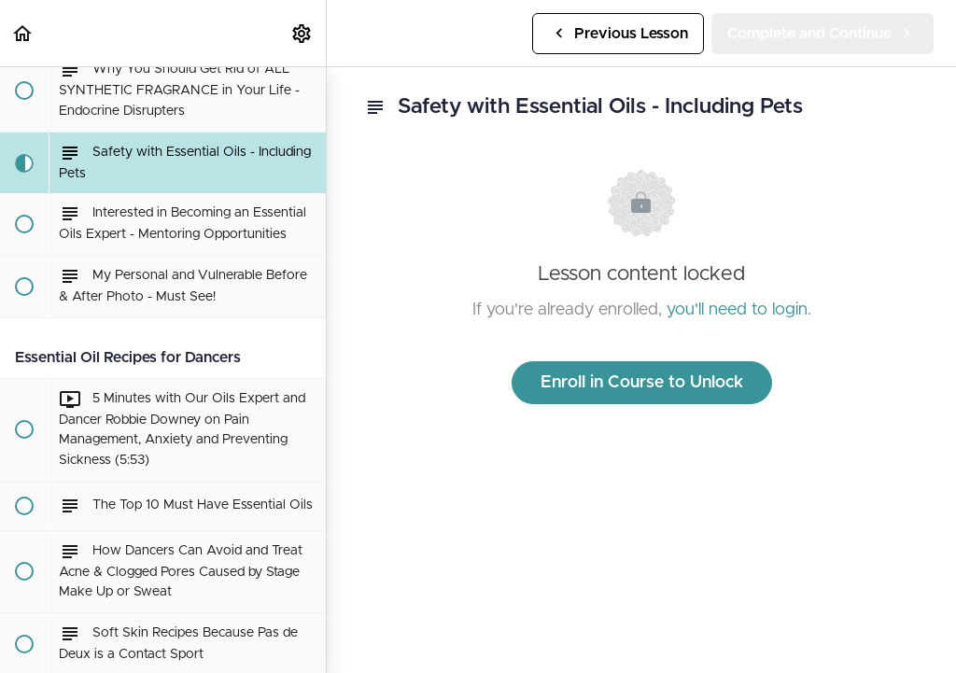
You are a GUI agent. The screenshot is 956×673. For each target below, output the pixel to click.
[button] (23, 33)
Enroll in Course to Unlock (642, 382)
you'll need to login (737, 309)
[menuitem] (302, 33)
